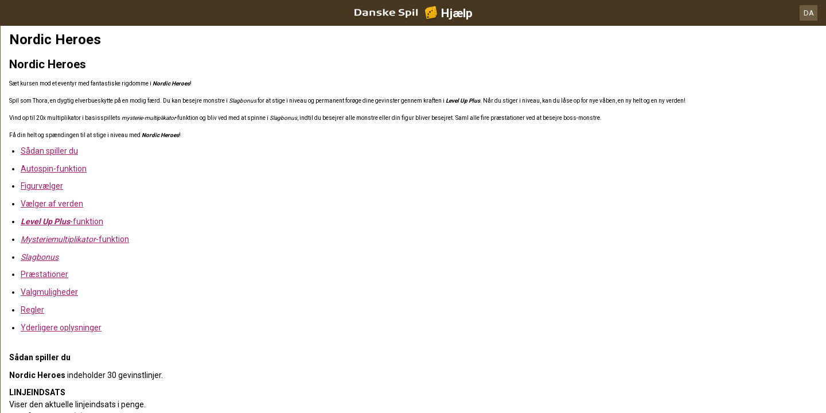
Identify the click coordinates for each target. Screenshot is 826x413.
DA (809, 13)
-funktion (62, 221)
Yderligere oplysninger (61, 327)
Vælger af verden (52, 203)
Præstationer (44, 274)
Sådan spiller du (49, 150)
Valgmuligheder (49, 292)
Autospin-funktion (54, 168)
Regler (32, 309)
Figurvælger (42, 185)
